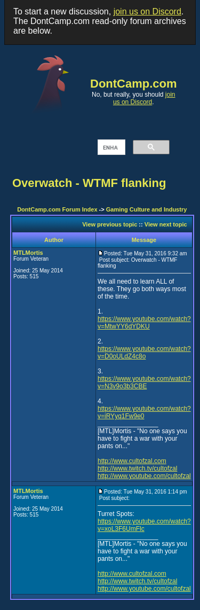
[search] (110, 147)
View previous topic (109, 224)
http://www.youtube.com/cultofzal (144, 476)
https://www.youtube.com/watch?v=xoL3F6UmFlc (144, 525)
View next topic (166, 224)
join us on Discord (147, 11)
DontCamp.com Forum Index (57, 209)
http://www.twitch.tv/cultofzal (137, 468)
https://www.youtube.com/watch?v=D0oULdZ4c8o (144, 352)
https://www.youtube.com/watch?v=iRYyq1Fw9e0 (144, 412)
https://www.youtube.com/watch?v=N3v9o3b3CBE (144, 382)
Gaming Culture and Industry (146, 209)
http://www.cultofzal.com (132, 461)
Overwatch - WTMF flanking (89, 183)
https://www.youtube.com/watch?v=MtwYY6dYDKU (144, 322)
